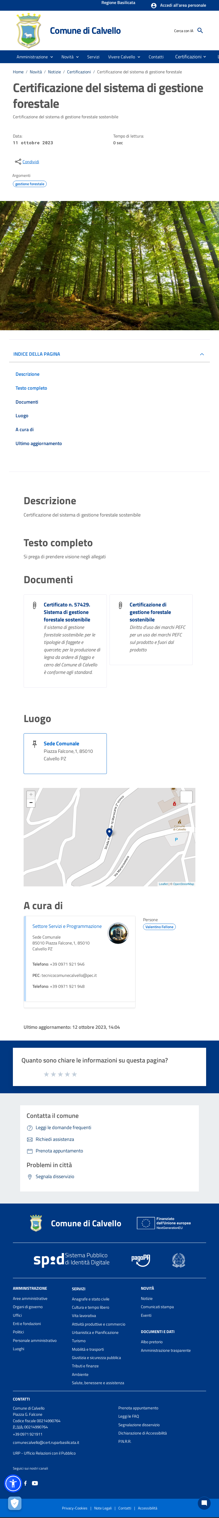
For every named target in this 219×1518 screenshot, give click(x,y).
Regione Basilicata (118, 3)
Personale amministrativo (35, 1340)
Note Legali (103, 1508)
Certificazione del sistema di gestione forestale (139, 72)
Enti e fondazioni (27, 1323)
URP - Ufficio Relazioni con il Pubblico (44, 1453)
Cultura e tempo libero (90, 1307)
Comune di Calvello (85, 30)
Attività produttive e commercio (98, 1324)
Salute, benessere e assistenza (98, 1383)
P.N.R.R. (124, 1441)
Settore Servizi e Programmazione (67, 926)
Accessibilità (147, 1508)
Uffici (17, 1315)
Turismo (79, 1341)
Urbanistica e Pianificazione (95, 1332)
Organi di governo (28, 1307)
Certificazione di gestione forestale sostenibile (150, 612)
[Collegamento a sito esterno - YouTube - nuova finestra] (35, 1482)
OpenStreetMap (183, 884)
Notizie (54, 72)
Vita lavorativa (84, 1315)
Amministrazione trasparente (166, 1350)
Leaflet (163, 884)
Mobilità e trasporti (88, 1349)
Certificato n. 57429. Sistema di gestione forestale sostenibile (67, 612)
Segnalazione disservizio (139, 1425)
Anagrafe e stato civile (91, 1299)
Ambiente (80, 1374)
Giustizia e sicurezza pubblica (96, 1357)
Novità (36, 72)
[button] (178, 5)
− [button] (31, 803)
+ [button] (31, 795)
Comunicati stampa (157, 1307)
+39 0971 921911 (27, 1434)
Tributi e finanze (85, 1366)
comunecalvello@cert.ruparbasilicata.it (46, 1442)
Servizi (78, 1289)
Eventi (146, 1315)
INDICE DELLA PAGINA (36, 354)
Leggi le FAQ (128, 1416)
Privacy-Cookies (74, 1508)
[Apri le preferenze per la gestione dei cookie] (14, 1503)
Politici (18, 1332)
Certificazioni (79, 72)
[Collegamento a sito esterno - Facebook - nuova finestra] (25, 1482)
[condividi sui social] (26, 161)
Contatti (21, 1399)
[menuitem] (156, 57)
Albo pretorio (152, 1342)
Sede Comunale (61, 743)
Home (18, 72)
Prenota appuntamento (138, 1408)
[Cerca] (200, 30)
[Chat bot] (204, 1503)
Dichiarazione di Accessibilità (142, 1433)
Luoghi (18, 1349)
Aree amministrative (30, 1298)
